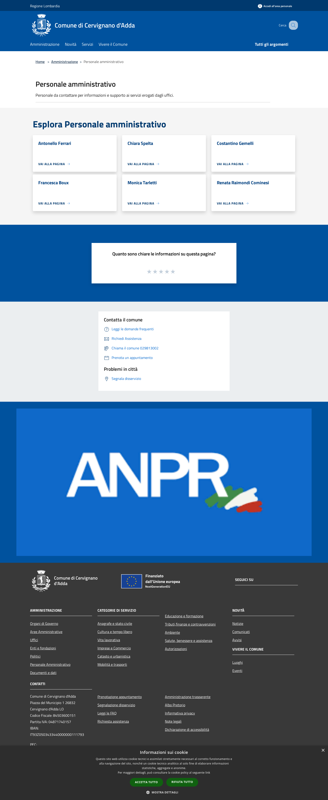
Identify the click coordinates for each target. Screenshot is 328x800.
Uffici (34, 640)
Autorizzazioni (176, 648)
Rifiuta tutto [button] (182, 782)
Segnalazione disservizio (116, 705)
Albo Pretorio (175, 705)
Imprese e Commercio (114, 648)
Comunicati (241, 631)
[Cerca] (292, 25)
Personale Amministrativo (50, 664)
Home (40, 61)
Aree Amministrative (46, 631)
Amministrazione (64, 61)
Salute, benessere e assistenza (188, 640)
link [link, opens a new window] (207, 773)
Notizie (237, 623)
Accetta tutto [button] (146, 782)
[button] (164, 792)
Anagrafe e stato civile (114, 623)
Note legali (173, 721)
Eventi (237, 670)
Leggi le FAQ (107, 713)
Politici (35, 656)
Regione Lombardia (45, 6)
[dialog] (164, 773)
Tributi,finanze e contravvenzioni (190, 624)
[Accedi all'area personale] (275, 6)
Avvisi (237, 640)
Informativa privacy (180, 713)
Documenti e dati (43, 672)
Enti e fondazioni (43, 648)
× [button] (323, 750)
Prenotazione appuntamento (119, 696)
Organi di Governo (44, 623)
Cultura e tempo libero (114, 631)
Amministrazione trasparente (187, 696)
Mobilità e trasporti (112, 664)
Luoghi (237, 662)
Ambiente (172, 632)
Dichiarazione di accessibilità (187, 729)
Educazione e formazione (184, 616)
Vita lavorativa (108, 640)
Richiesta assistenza (113, 721)
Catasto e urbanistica (113, 656)
